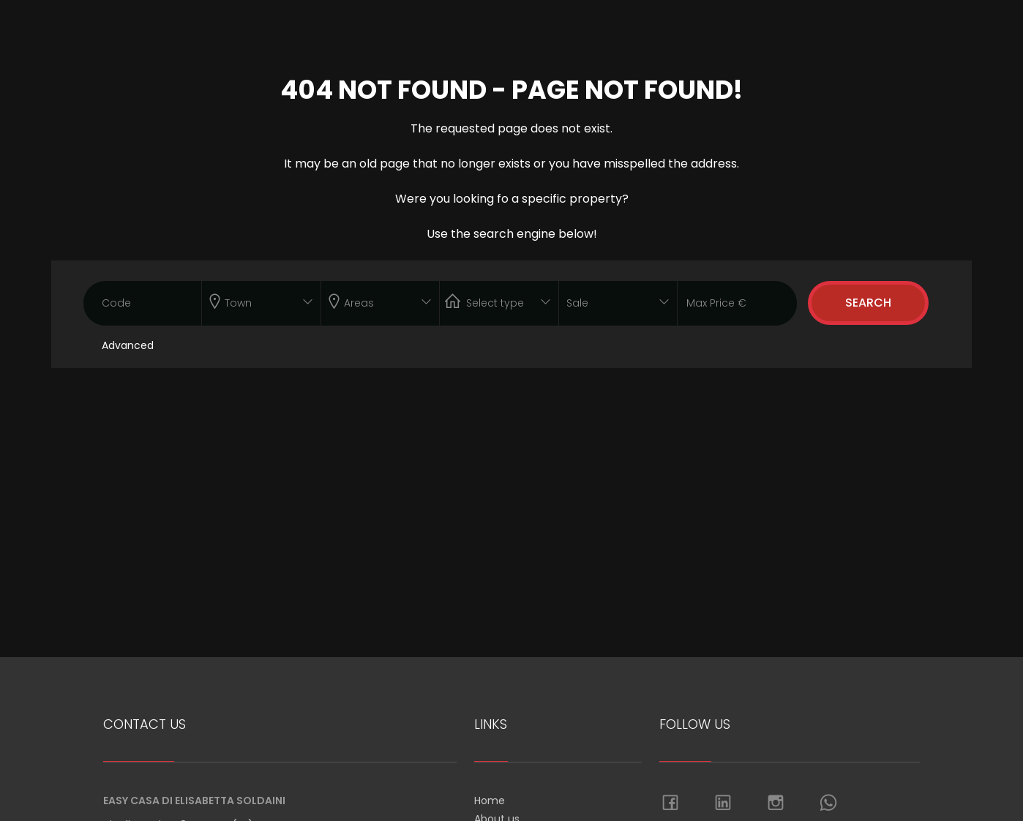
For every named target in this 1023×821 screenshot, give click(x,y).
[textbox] (250, 300)
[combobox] (261, 303)
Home (489, 800)
